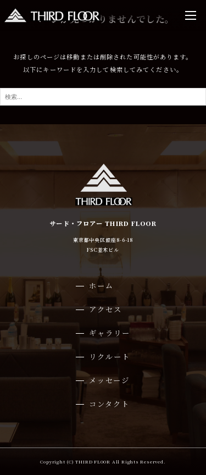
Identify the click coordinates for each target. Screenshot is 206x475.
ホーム (101, 285)
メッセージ (109, 380)
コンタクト (109, 404)
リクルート (109, 356)
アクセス (105, 309)
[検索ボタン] (195, 97)
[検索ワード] (103, 97)
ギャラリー (109, 333)
